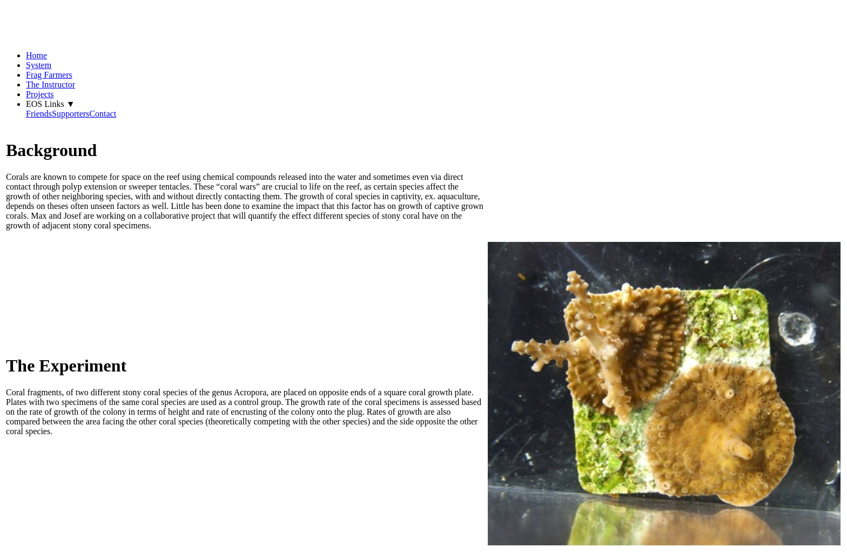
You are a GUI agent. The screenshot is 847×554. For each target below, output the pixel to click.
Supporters (70, 113)
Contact (102, 113)
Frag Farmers (49, 74)
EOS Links (50, 104)
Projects (40, 94)
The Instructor (50, 84)
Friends (39, 113)
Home (36, 55)
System (38, 65)
